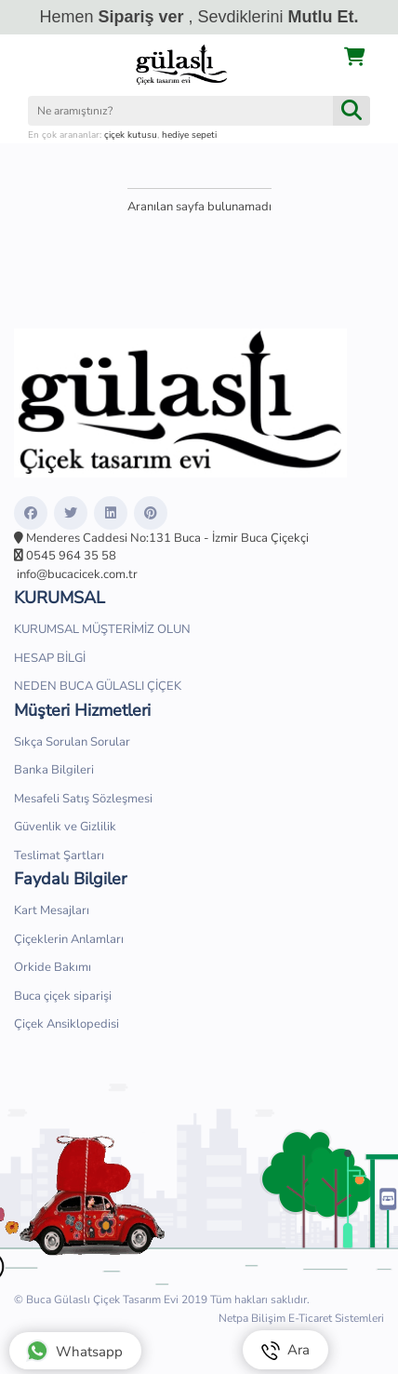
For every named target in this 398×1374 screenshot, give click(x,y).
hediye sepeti (189, 134)
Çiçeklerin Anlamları (69, 939)
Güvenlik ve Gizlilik (65, 826)
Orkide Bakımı (52, 967)
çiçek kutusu (130, 134)
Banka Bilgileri (54, 769)
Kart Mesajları (51, 910)
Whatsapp (74, 1351)
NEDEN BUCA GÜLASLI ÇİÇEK (97, 686)
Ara (285, 1350)
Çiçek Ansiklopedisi (66, 1024)
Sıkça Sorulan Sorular (72, 742)
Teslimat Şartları (59, 855)
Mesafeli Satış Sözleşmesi (83, 798)
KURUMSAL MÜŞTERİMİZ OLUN (102, 629)
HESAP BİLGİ (50, 658)
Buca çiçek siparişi (63, 996)
